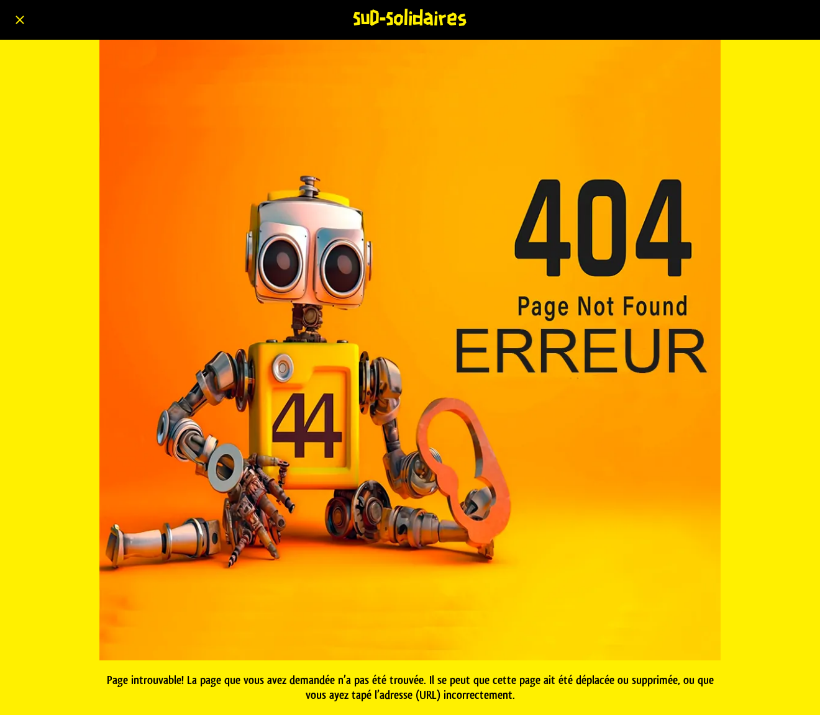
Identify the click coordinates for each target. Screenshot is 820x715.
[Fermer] (19, 19)
